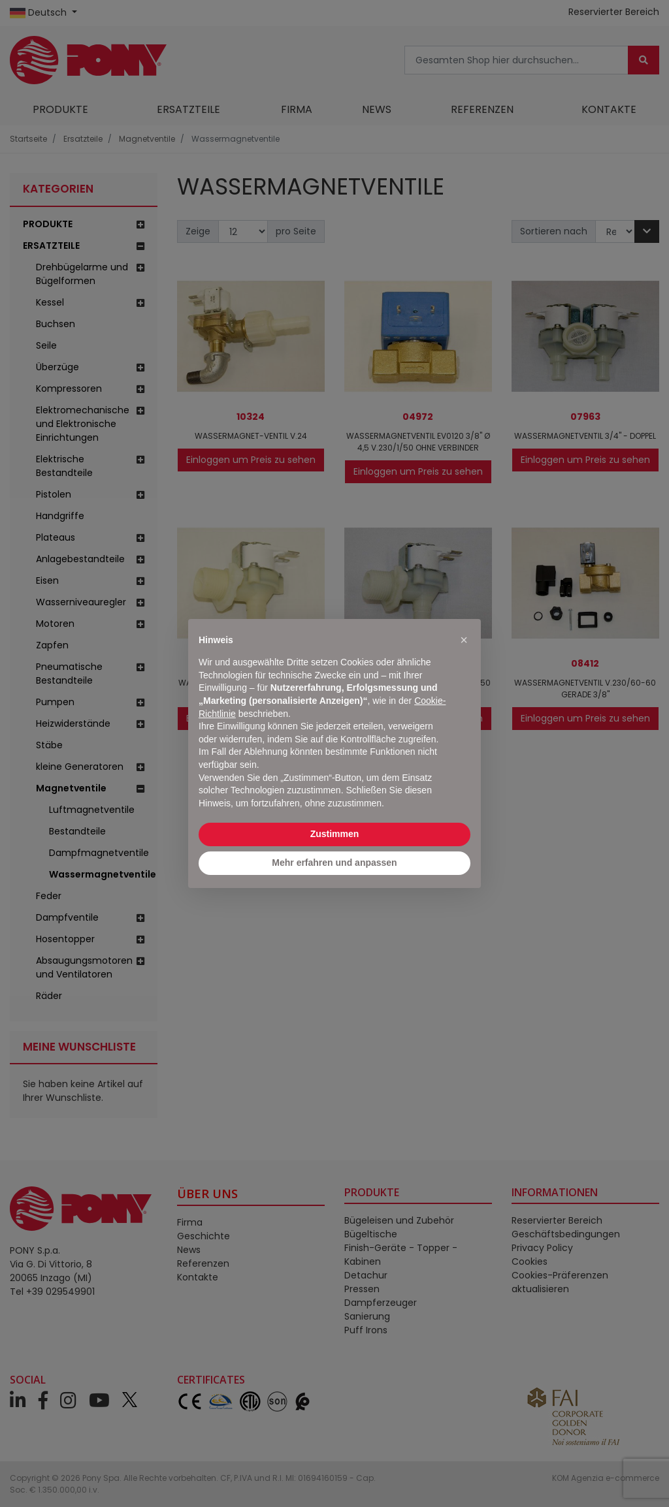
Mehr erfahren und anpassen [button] (334, 862)
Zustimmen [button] (334, 834)
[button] (463, 639)
